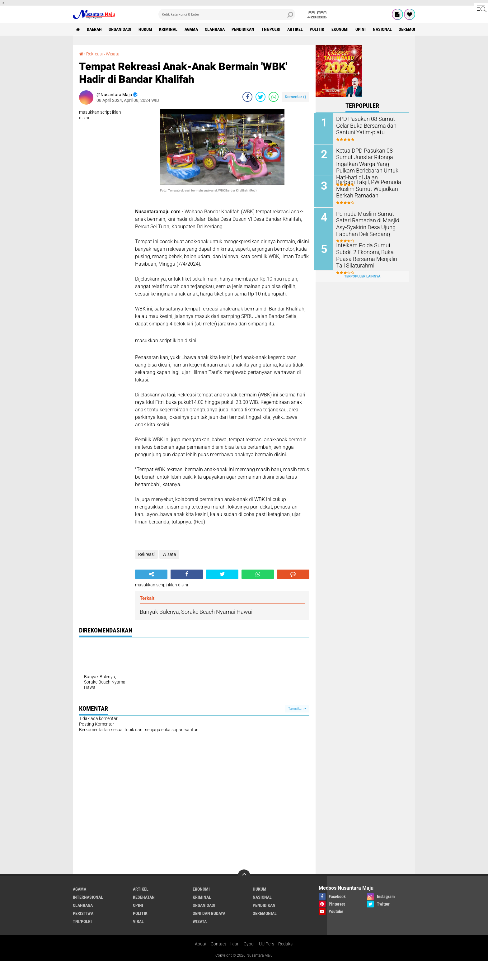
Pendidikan (244, 29)
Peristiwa (83, 913)
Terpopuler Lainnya (362, 275)
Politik (319, 29)
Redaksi (285, 943)
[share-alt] (151, 574)
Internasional (88, 896)
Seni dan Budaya (209, 913)
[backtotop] (244, 875)
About (201, 943)
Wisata (113, 53)
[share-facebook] (247, 97)
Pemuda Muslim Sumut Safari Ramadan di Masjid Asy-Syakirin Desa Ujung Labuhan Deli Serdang (370, 222)
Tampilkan (297, 708)
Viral (138, 921)
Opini (363, 29)
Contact (218, 943)
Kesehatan (144, 896)
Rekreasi (94, 53)
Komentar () (295, 96)
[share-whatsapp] (274, 97)
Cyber (249, 943)
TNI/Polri (272, 29)
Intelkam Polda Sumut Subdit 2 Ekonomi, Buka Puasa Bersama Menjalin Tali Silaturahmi (369, 254)
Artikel (297, 29)
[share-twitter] (260, 97)
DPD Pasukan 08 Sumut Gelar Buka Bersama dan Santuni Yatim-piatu (369, 125)
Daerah (94, 29)
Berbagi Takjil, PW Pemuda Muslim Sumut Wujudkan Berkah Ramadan (366, 188)
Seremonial (413, 29)
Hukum (146, 29)
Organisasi (120, 29)
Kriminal (169, 29)
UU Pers (266, 943)
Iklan (235, 943)
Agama (192, 29)
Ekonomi (342, 29)
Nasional (384, 29)
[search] (226, 14)
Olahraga (216, 29)
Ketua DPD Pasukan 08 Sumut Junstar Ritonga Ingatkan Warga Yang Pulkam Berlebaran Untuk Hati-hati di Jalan (370, 163)
